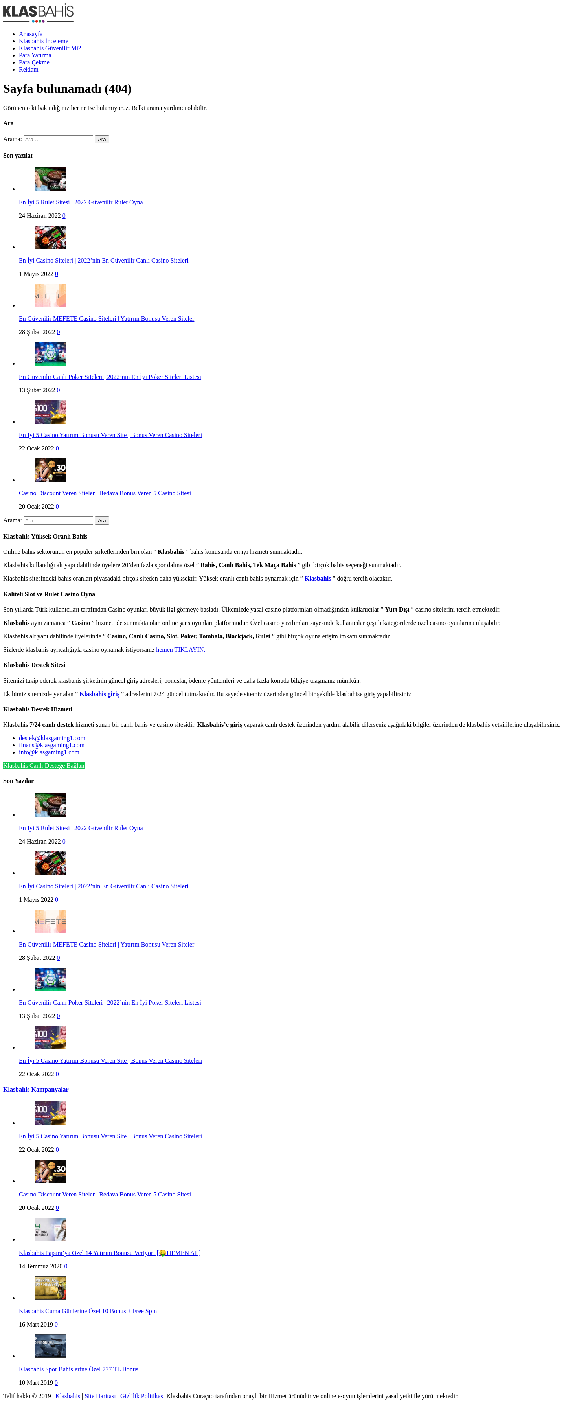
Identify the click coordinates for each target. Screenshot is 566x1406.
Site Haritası (100, 1396)
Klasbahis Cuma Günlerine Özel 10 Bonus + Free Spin (88, 1311)
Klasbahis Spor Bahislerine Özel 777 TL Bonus (78, 1369)
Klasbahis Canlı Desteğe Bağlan (44, 765)
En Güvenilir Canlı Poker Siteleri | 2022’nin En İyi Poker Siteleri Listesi (110, 376)
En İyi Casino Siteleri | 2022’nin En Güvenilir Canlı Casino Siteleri (104, 260)
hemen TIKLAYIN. (180, 649)
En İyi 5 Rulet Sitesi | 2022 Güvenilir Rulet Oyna (81, 202)
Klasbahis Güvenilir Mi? (50, 48)
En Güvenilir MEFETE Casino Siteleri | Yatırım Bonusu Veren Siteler (106, 318)
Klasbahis (67, 1396)
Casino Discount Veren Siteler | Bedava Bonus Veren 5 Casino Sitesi (105, 493)
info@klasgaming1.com (49, 752)
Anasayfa (30, 34)
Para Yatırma (35, 55)
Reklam (29, 69)
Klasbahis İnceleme (43, 41)
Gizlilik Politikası (142, 1396)
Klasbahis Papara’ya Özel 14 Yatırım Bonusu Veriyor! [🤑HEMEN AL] (110, 1253)
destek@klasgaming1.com (52, 738)
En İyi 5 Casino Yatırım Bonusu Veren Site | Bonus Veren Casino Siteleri (110, 435)
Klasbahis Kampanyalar (36, 1089)
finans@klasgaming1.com (52, 745)
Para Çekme (34, 62)
